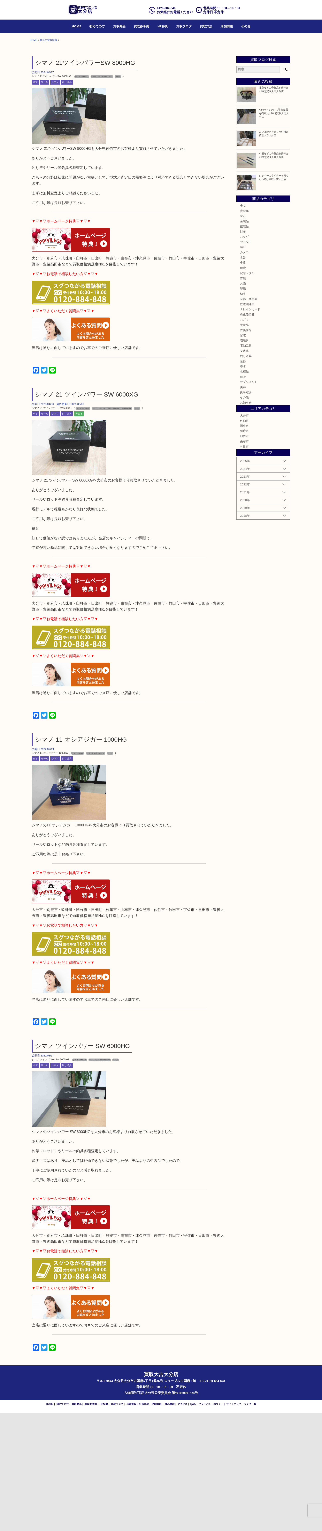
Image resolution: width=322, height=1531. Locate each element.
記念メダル (247, 391)
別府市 (244, 549)
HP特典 (163, 26)
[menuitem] (76, 26)
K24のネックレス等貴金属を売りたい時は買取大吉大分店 (274, 231)
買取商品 (119, 26)
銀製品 (244, 344)
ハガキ (244, 437)
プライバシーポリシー (211, 1522)
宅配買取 (157, 1522)
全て (35, 200)
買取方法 (206, 26)
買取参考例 (141, 26)
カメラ (244, 370)
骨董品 (244, 442)
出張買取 (144, 1522)
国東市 (244, 544)
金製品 (244, 339)
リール (44, 200)
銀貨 (243, 385)
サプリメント (248, 500)
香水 (243, 484)
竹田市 (244, 564)
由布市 (244, 559)
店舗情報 (227, 26)
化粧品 (244, 489)
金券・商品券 (248, 417)
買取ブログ (184, 26)
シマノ (55, 200)
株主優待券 (247, 432)
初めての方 (97, 26)
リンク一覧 (250, 1522)
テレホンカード (250, 427)
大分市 (79, 531)
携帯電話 (246, 510)
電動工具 (246, 463)
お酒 (243, 401)
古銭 (243, 396)
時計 (243, 365)
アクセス (182, 1522)
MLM (243, 494)
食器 (243, 375)
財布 (243, 349)
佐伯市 (244, 538)
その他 (245, 26)
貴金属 (244, 328)
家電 (243, 453)
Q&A (193, 1522)
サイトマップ (233, 1522)
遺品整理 (170, 1522)
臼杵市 (244, 554)
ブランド (246, 360)
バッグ (244, 354)
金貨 (243, 380)
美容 (243, 505)
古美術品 (246, 448)
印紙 (243, 406)
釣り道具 (67, 200)
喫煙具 (244, 458)
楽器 (243, 479)
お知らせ (246, 520)
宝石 (243, 334)
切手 (243, 411)
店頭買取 (131, 1522)
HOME (76, 26)
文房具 (244, 468)
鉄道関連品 (247, 422)
